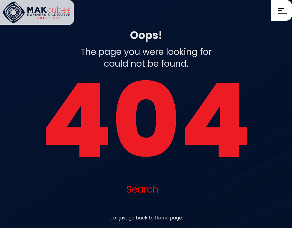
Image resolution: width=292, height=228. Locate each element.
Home (162, 217)
